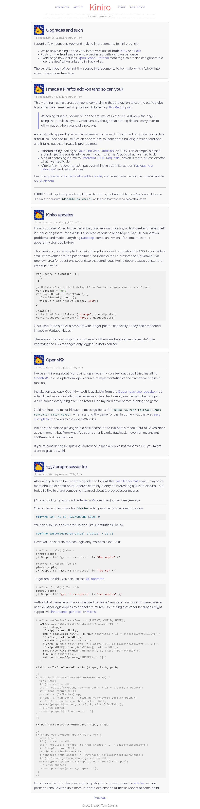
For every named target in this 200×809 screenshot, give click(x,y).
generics (75, 612)
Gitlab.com (46, 181)
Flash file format (126, 481)
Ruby (123, 51)
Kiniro (100, 7)
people (121, 7)
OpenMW (41, 378)
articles (78, 7)
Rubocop (87, 238)
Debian (123, 391)
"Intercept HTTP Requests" (101, 158)
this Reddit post (120, 107)
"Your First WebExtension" (96, 151)
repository (150, 391)
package (135, 391)
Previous (100, 797)
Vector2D (89, 500)
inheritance (59, 612)
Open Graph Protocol (93, 58)
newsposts (62, 7)
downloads (137, 7)
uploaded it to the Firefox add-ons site (74, 176)
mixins (91, 612)
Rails (137, 51)
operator (94, 579)
